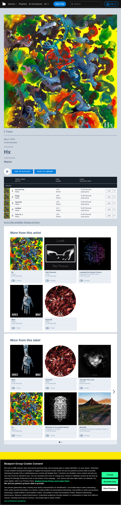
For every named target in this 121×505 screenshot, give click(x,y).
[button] (7, 191)
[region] (60, 482)
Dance (58, 192)
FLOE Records (86, 189)
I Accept (110, 475)
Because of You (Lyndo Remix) (57, 427)
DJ (46, 4)
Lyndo (48, 274)
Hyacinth (49, 320)
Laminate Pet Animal (87, 274)
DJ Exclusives (35, 4)
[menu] (11, 4)
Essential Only (110, 482)
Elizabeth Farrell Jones (103, 429)
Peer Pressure (51, 272)
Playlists (23, 4)
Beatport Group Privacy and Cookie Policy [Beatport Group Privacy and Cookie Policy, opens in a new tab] (52, 481)
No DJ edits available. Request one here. (22, 222)
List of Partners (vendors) (15, 501)
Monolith (83, 427)
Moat (13, 320)
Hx (12, 272)
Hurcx (8, 161)
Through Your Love (87, 380)
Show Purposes (109, 488)
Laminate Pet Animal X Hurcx (90, 272)
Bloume (82, 382)
